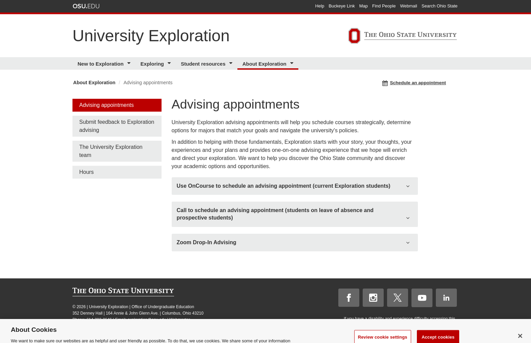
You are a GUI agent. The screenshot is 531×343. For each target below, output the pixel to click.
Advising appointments (106, 105)
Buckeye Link (341, 5)
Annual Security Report (141, 326)
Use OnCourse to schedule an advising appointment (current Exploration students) (283, 186)
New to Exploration (101, 64)
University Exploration (151, 36)
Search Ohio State (440, 5)
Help (319, 5)
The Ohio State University (86, 6)
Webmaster (179, 319)
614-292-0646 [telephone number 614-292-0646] (99, 319)
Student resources (203, 64)
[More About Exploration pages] (292, 63)
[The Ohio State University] (402, 36)
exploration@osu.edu (147, 319)
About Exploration (264, 64)
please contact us (438, 324)
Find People (384, 5)
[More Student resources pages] (231, 63)
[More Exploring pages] (170, 63)
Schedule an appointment (414, 83)
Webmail (408, 5)
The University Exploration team (111, 151)
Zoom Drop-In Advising (206, 242)
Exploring (152, 64)
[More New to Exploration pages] (129, 63)
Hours (86, 172)
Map (363, 5)
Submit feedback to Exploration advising (116, 126)
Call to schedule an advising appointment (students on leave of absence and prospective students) (275, 214)
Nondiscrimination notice (94, 326)
